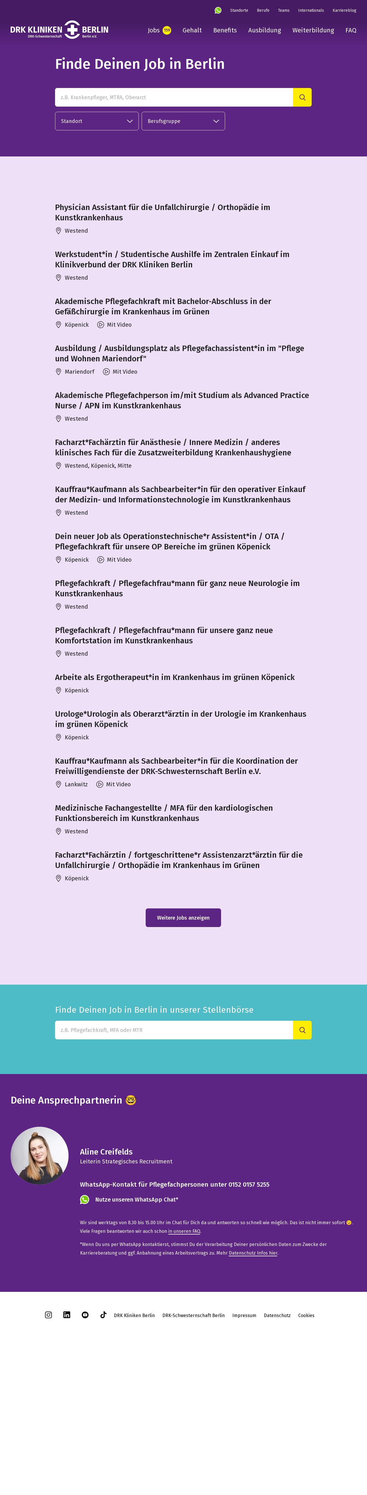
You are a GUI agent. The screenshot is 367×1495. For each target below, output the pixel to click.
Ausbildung (264, 30)
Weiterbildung (313, 30)
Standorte (239, 10)
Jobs (154, 30)
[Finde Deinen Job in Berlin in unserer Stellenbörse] (174, 1166)
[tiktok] (103, 1452)
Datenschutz (277, 1451)
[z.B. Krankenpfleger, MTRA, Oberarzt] (174, 97)
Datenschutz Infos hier (253, 1389)
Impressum (244, 1451)
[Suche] (302, 97)
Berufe (263, 10)
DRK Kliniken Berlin (134, 1451)
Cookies (306, 1451)
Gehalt (192, 30)
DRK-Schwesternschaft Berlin (193, 1451)
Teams (284, 10)
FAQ (350, 30)
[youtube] (85, 1452)
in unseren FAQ (184, 1367)
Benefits (225, 30)
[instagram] (48, 1452)
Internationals (311, 10)
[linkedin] (66, 1452)
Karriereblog (344, 10)
